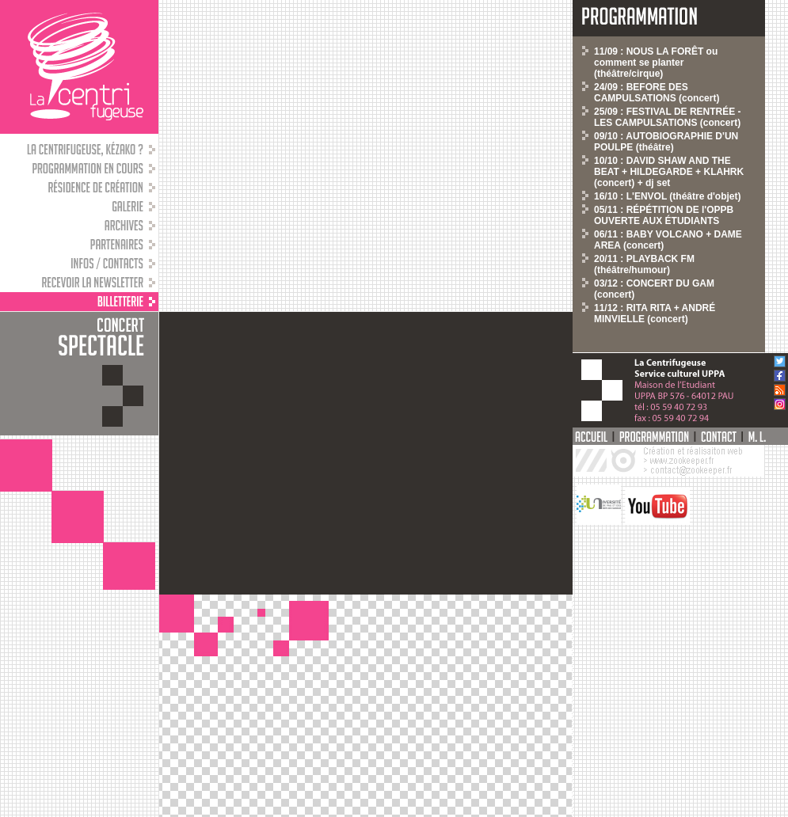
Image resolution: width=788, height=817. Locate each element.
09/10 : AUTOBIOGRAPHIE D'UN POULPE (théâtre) (666, 142)
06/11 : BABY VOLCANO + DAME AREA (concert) (668, 240)
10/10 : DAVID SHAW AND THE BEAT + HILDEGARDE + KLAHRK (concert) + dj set (669, 171)
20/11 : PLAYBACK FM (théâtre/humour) (644, 264)
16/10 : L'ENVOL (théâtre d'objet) (667, 196)
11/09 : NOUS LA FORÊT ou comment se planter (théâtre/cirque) (656, 62)
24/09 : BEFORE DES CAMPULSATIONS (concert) (656, 93)
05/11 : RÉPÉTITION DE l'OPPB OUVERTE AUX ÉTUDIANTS (663, 215)
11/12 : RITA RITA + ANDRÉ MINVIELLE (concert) (654, 313)
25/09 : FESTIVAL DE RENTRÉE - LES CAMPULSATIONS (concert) (667, 117)
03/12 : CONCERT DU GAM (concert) (654, 289)
